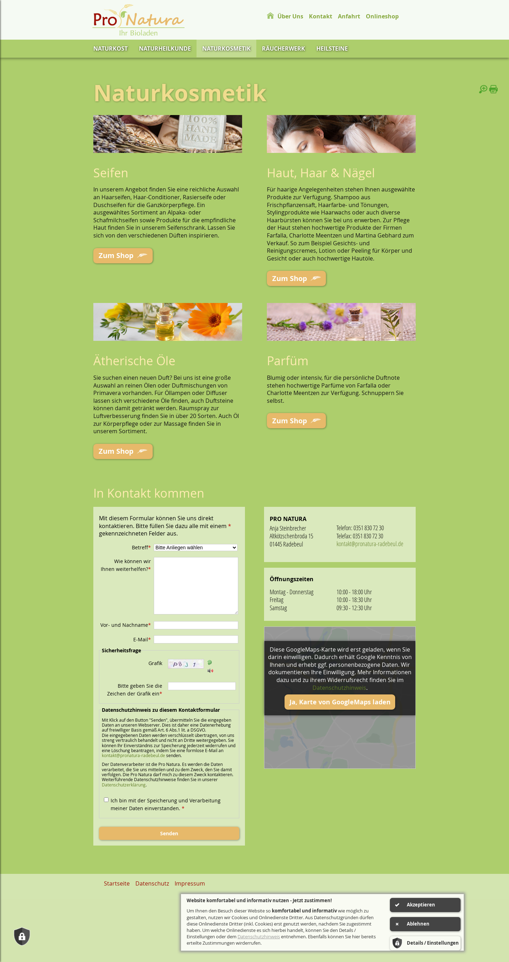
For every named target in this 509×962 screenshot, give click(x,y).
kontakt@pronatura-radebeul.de (133, 753)
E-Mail (142, 637)
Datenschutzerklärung (124, 782)
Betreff (141, 545)
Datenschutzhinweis (339, 685)
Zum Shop (114, 255)
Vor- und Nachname (125, 622)
